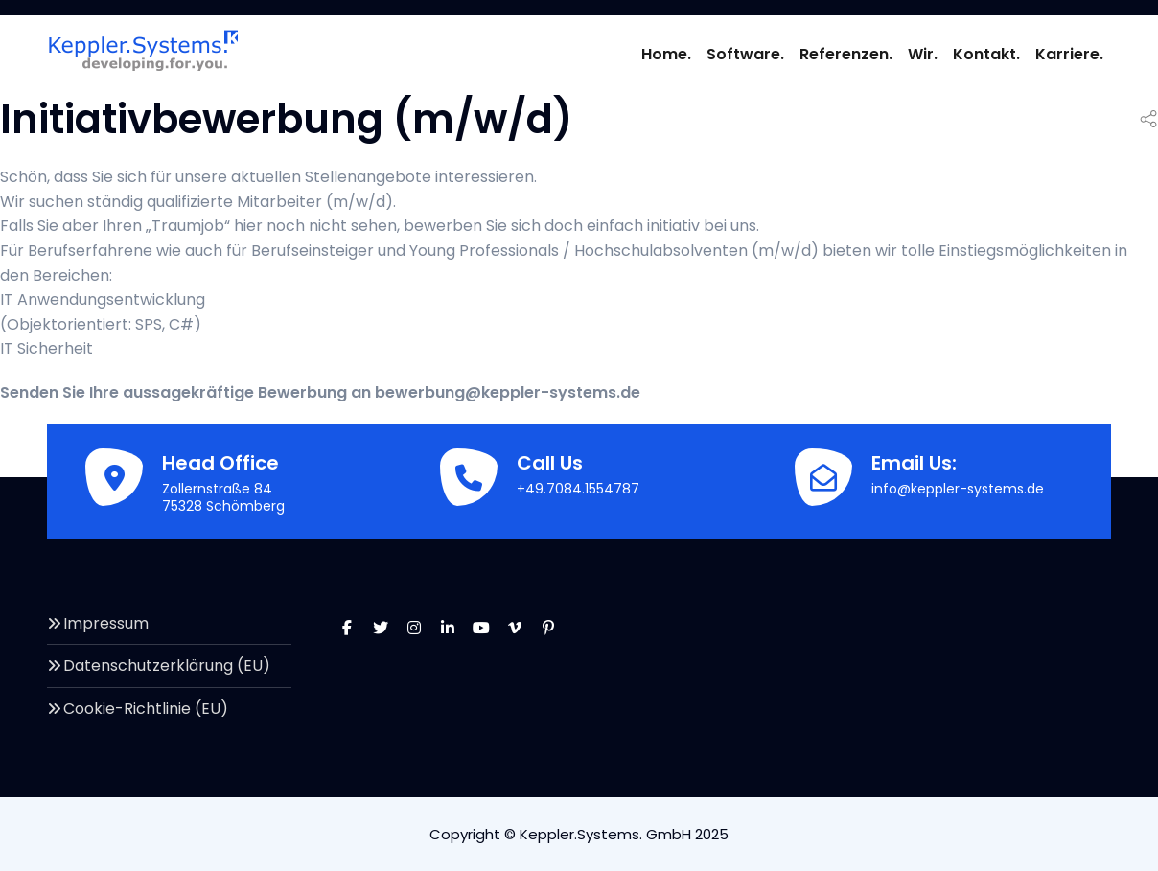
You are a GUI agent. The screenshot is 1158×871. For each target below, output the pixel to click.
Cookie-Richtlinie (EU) (145, 709)
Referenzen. (845, 54)
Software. (745, 54)
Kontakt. (986, 54)
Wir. (923, 54)
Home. (666, 54)
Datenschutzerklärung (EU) (166, 665)
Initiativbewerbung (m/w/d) (286, 119)
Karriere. (1069, 54)
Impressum (106, 623)
